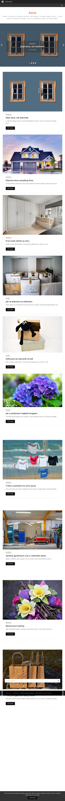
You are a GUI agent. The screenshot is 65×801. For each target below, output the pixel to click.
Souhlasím (32, 797)
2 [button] (31, 63)
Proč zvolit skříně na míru (17, 240)
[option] (32, 45)
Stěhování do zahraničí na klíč (19, 358)
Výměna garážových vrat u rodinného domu (26, 578)
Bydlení (8, 409)
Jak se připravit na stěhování (19, 301)
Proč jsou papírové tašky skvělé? (21, 739)
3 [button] (33, 63)
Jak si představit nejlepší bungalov (21, 412)
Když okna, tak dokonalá (32, 46)
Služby (8, 298)
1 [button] (29, 63)
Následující (44, 775)
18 (35, 775)
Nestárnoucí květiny (15, 659)
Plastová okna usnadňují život (19, 180)
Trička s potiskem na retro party (21, 498)
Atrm (32, 13)
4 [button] (35, 63)
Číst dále (10, 128)
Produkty (32, 43)
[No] (63, 796)
